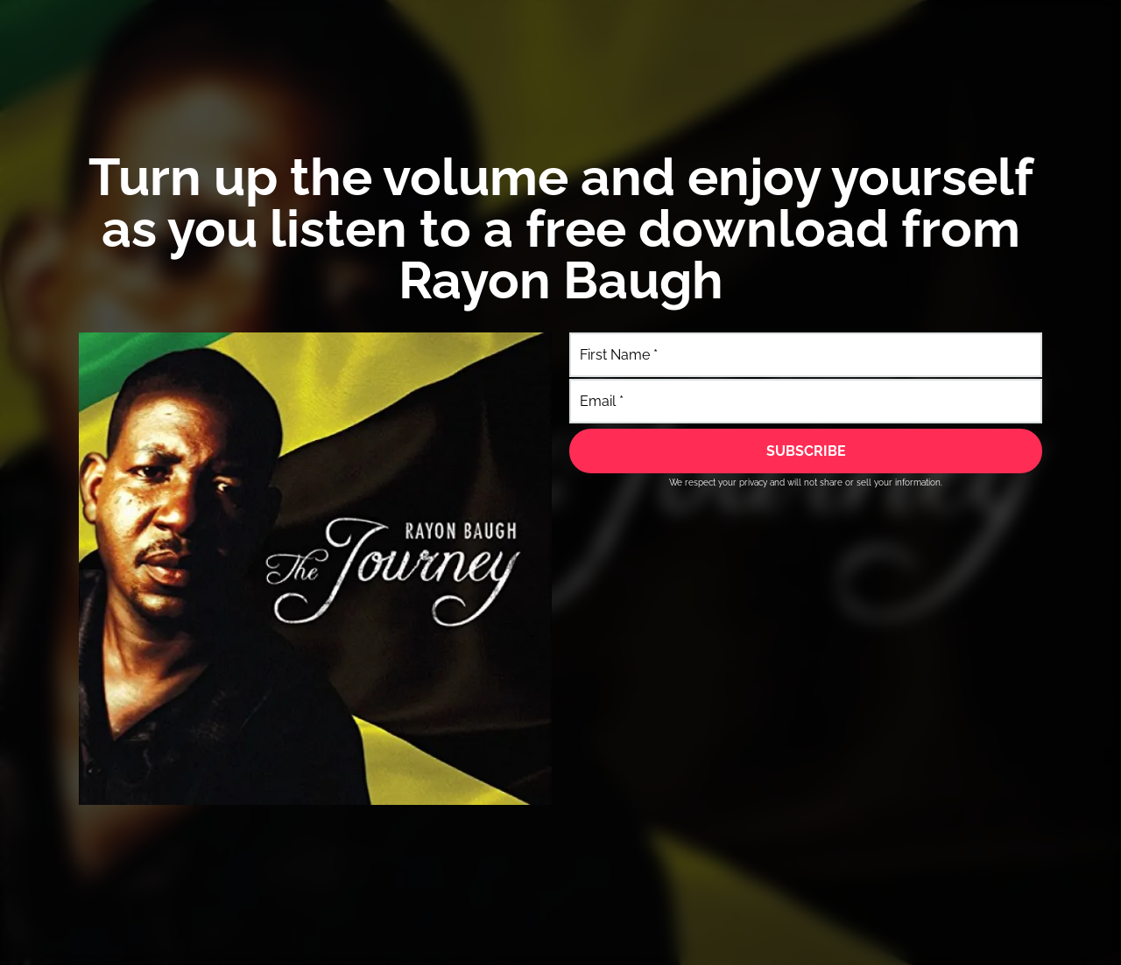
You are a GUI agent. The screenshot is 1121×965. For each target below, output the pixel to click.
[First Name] (805, 354)
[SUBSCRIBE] (805, 450)
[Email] (805, 401)
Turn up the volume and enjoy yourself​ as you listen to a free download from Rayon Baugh (560, 229)
